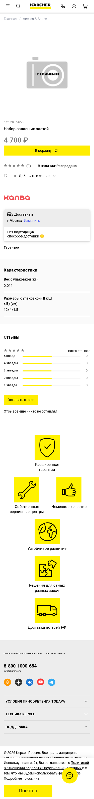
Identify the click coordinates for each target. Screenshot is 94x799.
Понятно (28, 790)
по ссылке (31, 778)
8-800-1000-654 (20, 666)
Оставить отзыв (21, 400)
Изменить (32, 221)
